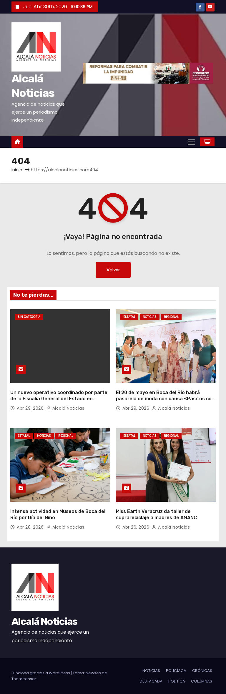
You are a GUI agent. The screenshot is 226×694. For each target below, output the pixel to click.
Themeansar (23, 679)
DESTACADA (151, 681)
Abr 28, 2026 (31, 527)
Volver (113, 270)
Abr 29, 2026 (31, 408)
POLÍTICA (176, 681)
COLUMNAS (201, 681)
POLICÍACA (176, 670)
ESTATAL (129, 317)
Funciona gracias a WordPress (41, 673)
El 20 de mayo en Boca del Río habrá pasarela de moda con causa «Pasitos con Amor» (165, 399)
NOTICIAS (150, 317)
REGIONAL (171, 317)
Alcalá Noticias (65, 408)
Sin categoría (29, 317)
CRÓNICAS (202, 670)
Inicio (16, 170)
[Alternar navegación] (191, 141)
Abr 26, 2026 (136, 527)
